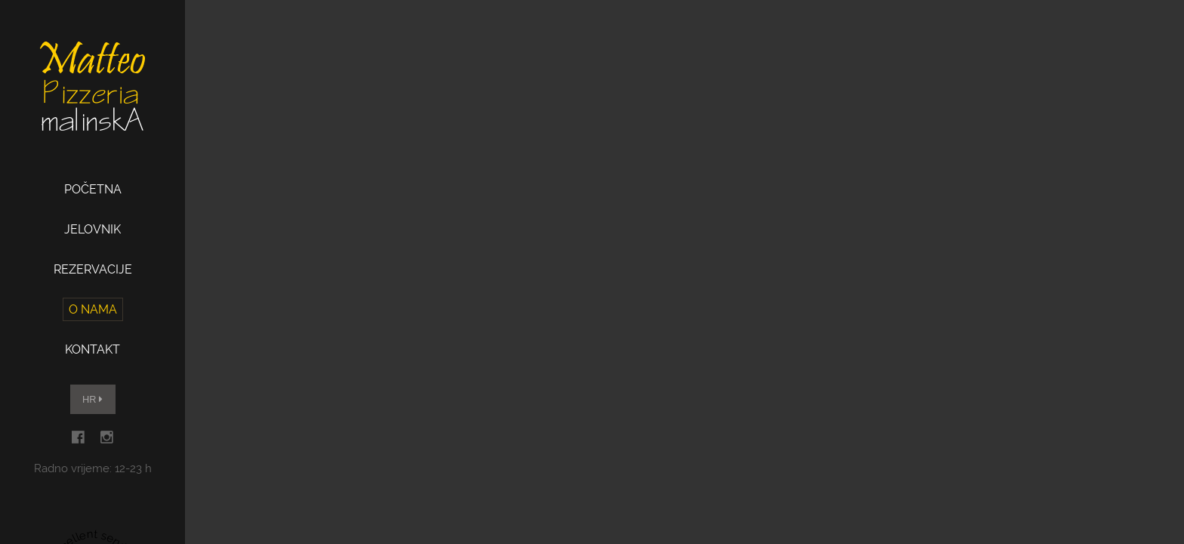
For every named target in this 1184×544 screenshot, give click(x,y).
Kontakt (92, 349)
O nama (93, 309)
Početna (93, 189)
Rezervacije (93, 269)
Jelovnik (92, 229)
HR (92, 399)
